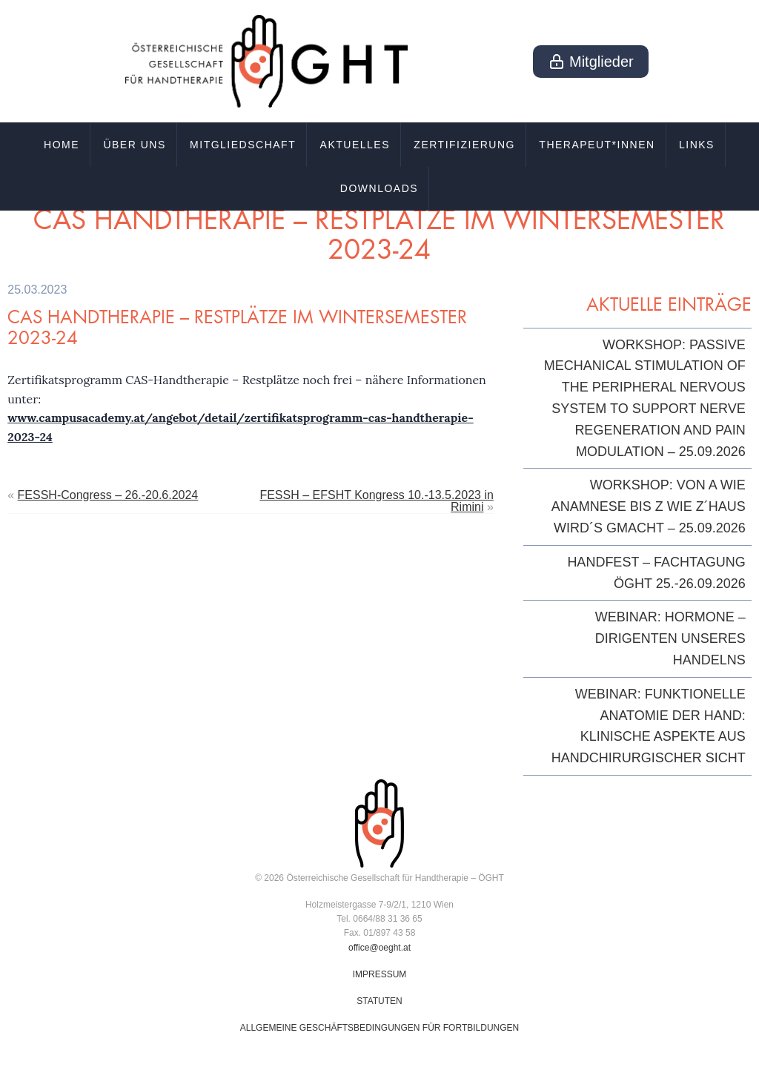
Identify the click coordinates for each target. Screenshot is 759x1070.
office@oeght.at (379, 947)
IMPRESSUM (380, 974)
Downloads (379, 188)
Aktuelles (355, 145)
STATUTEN (379, 1001)
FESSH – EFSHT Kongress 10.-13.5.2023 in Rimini (376, 501)
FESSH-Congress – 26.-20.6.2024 (108, 495)
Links (697, 145)
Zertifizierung (464, 145)
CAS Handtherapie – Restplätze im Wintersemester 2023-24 (237, 327)
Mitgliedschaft (243, 145)
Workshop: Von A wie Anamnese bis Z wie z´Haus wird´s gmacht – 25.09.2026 (648, 506)
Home (61, 145)
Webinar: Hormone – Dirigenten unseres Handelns (670, 638)
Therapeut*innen (596, 145)
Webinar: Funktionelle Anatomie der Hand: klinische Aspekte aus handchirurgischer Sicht (648, 726)
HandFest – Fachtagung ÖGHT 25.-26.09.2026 (656, 573)
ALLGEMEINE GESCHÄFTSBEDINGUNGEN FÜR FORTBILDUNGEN (380, 1028)
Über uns (134, 145)
